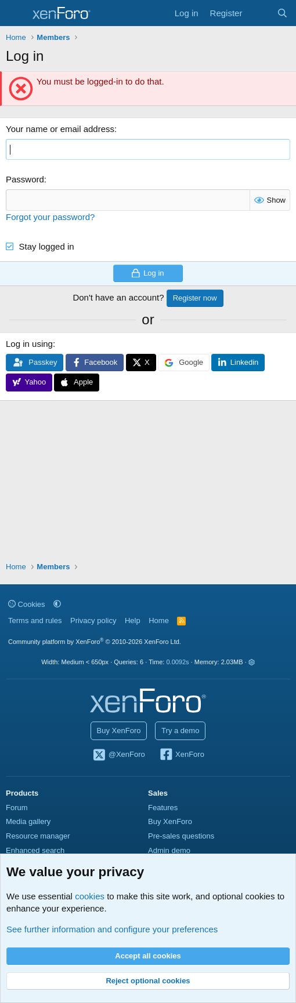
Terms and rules (35, 620)
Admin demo (169, 850)
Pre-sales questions (181, 836)
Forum (17, 807)
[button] (57, 604)
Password (25, 179)
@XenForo (118, 755)
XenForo (181, 755)
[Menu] (16, 13)
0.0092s (177, 661)
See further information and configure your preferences (112, 929)
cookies (89, 896)
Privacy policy (93, 620)
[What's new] (259, 13)
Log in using (29, 344)
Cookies (26, 604)
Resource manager (38, 836)
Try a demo (180, 730)
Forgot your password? (50, 217)
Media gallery (28, 821)
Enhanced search (35, 850)
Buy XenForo (119, 730)
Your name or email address (60, 129)
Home (159, 620)
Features (163, 807)
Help (132, 620)
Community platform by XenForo (94, 641)
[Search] (282, 13)
